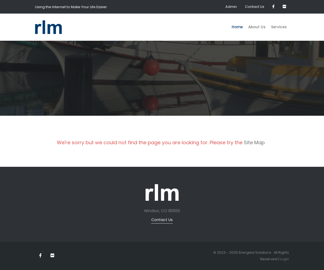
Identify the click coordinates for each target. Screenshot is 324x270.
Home (237, 27)
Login (284, 259)
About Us (257, 27)
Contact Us (254, 6)
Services (279, 27)
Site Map (254, 142)
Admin (231, 6)
